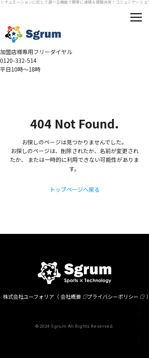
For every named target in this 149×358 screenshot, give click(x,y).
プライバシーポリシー (113, 296)
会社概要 (70, 296)
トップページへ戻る (75, 189)
